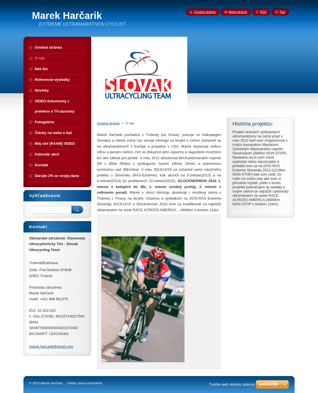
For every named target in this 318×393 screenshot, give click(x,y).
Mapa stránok (237, 12)
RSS (263, 12)
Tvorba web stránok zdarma (231, 384)
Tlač (282, 12)
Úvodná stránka (108, 123)
